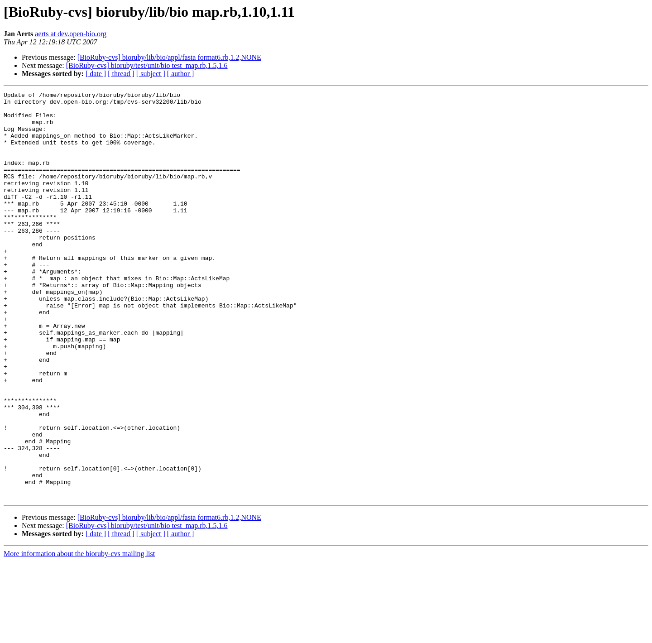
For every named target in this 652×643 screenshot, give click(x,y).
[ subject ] (150, 73)
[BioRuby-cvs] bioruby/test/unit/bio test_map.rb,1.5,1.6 (147, 65)
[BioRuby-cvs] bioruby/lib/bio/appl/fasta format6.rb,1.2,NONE (169, 57)
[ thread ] (121, 73)
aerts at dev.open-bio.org (70, 34)
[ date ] (96, 73)
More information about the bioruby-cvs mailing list (79, 635)
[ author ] (180, 73)
